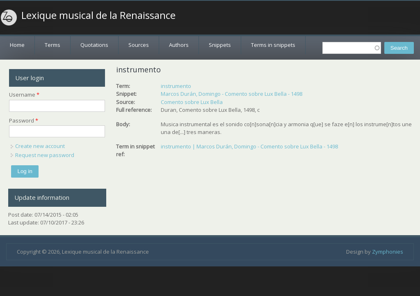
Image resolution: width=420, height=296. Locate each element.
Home (17, 45)
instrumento (176, 86)
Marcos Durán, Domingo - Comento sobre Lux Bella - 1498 (231, 93)
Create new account (40, 146)
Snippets (220, 45)
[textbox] (351, 48)
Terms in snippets (273, 45)
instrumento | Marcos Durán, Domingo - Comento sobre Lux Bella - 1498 (249, 146)
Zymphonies (387, 251)
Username (24, 94)
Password (23, 120)
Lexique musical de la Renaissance (98, 15)
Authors (179, 45)
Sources (138, 45)
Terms (52, 45)
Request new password (44, 155)
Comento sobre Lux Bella (192, 102)
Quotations (94, 45)
